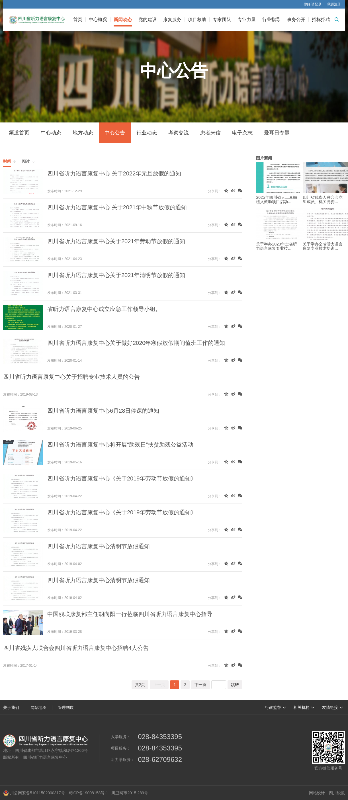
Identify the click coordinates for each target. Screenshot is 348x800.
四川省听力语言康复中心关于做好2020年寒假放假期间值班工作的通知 (136, 343)
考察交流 (178, 133)
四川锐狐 (337, 793)
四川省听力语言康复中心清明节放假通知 (98, 546)
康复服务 (172, 19)
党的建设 (147, 19)
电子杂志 (242, 133)
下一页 (200, 684)
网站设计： (319, 793)
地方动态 (83, 133)
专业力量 (247, 19)
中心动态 (51, 133)
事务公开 (296, 19)
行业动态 (146, 133)
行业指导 (271, 19)
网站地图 (38, 707)
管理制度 (66, 707)
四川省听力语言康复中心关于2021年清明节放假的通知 (116, 275)
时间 (9, 161)
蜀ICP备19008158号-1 (88, 793)
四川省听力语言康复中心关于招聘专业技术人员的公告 (71, 377)
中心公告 (115, 133)
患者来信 (210, 133)
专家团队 (222, 19)
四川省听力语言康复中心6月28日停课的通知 (103, 411)
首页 (77, 19)
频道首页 (19, 133)
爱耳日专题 (277, 133)
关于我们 (11, 707)
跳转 (235, 684)
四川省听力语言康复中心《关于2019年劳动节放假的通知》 (122, 478)
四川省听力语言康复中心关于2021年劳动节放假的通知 (116, 241)
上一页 (159, 684)
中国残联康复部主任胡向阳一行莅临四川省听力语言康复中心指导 (129, 614)
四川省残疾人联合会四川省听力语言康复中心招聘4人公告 (76, 648)
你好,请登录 (313, 4)
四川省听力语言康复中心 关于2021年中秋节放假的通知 (117, 207)
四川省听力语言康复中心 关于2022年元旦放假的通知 (114, 173)
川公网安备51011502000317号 (34, 793)
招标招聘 (321, 19)
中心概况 (98, 19)
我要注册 (334, 4)
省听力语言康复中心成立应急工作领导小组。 (104, 309)
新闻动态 (123, 19)
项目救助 (197, 19)
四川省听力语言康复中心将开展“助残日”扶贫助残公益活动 (120, 444)
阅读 (28, 161)
